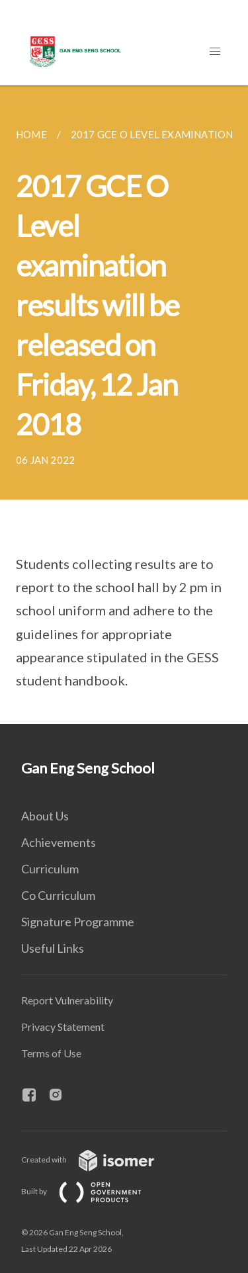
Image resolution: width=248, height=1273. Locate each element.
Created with (98, 1159)
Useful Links (52, 948)
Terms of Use (51, 1053)
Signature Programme (77, 921)
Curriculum (50, 868)
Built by (92, 1191)
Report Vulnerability (67, 1000)
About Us (45, 816)
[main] (124, 404)
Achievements (58, 842)
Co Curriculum (58, 895)
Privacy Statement (62, 1026)
